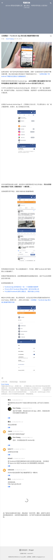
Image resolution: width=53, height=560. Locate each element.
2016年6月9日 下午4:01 (18, 431)
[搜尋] (51, 3)
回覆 (9, 418)
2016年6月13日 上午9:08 (19, 458)
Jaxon (10, 431)
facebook (23, 382)
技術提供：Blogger (26, 550)
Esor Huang (16, 408)
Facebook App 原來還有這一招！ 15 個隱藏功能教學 (21, 287)
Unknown (11, 470)
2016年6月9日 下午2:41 (26, 408)
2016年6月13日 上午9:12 (20, 469)
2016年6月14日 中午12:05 (17, 479)
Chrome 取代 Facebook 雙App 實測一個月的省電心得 (22, 289)
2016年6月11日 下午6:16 (19, 449)
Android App (14, 382)
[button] (51, 36)
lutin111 (10, 449)
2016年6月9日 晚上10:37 (27, 437)
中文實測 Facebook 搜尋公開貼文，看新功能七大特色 (22, 291)
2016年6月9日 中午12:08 (17, 422)
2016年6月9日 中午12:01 (17, 400)
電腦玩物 (26, 3)
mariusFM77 (30, 553)
